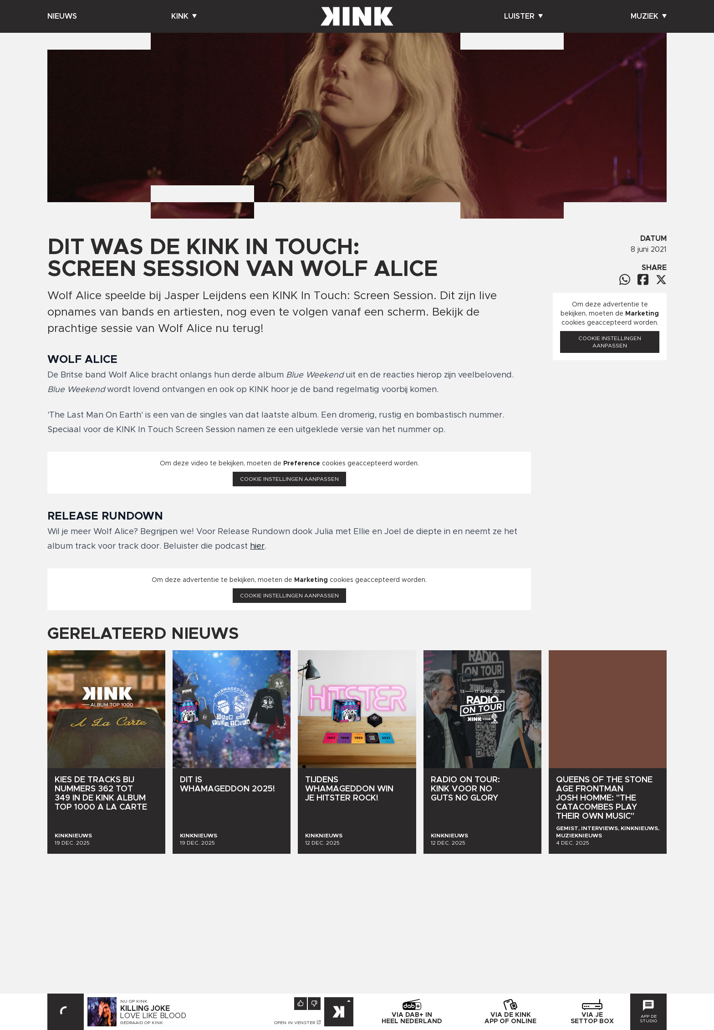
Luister (523, 16)
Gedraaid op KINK (141, 1022)
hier (257, 546)
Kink (184, 16)
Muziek (649, 16)
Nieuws (62, 16)
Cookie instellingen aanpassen (289, 479)
